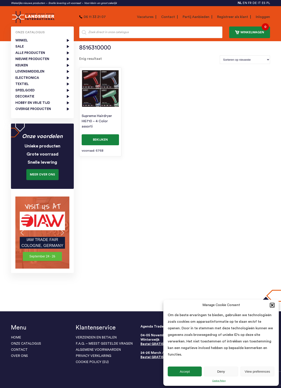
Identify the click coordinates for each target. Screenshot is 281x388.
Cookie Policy (219, 381)
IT (259, 3)
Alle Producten (30, 53)
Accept (185, 371)
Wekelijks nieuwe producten (28, 3)
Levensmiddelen (29, 71)
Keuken (21, 65)
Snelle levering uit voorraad (64, 3)
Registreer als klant (232, 17)
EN (245, 3)
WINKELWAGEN (252, 30)
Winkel (21, 40)
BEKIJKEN (100, 139)
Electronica (27, 78)
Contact (168, 17)
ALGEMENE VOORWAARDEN (98, 349)
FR (250, 3)
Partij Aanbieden (196, 17)
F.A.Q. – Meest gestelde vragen (104, 343)
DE (254, 3)
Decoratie (24, 96)
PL (268, 3)
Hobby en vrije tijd (32, 103)
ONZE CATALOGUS (26, 343)
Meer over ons (42, 174)
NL (240, 3)
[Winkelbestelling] (245, 59)
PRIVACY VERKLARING (93, 356)
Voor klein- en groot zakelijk (100, 3)
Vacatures (145, 17)
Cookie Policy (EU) (92, 362)
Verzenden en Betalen (96, 337)
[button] (272, 305)
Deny (221, 371)
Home (16, 337)
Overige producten (33, 109)
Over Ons (19, 356)
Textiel (22, 84)
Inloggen (263, 17)
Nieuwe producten (32, 59)
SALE (19, 46)
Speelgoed (25, 90)
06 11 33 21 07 (95, 17)
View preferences (257, 371)
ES (263, 3)
